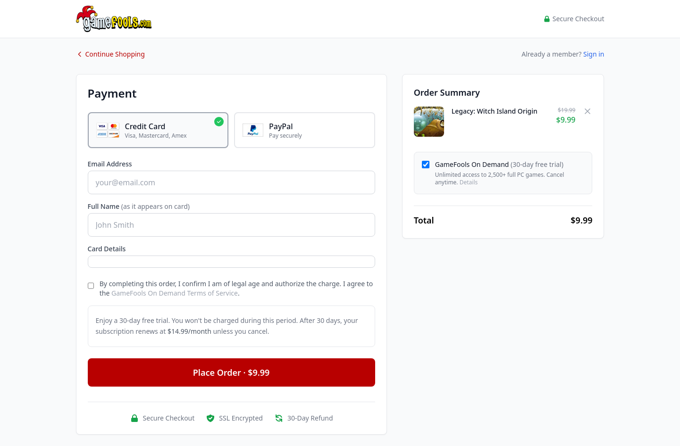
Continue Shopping (110, 54)
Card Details (107, 248)
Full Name (139, 206)
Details (469, 182)
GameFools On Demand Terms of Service (174, 293)
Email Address (110, 163)
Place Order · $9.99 (231, 372)
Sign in (593, 54)
